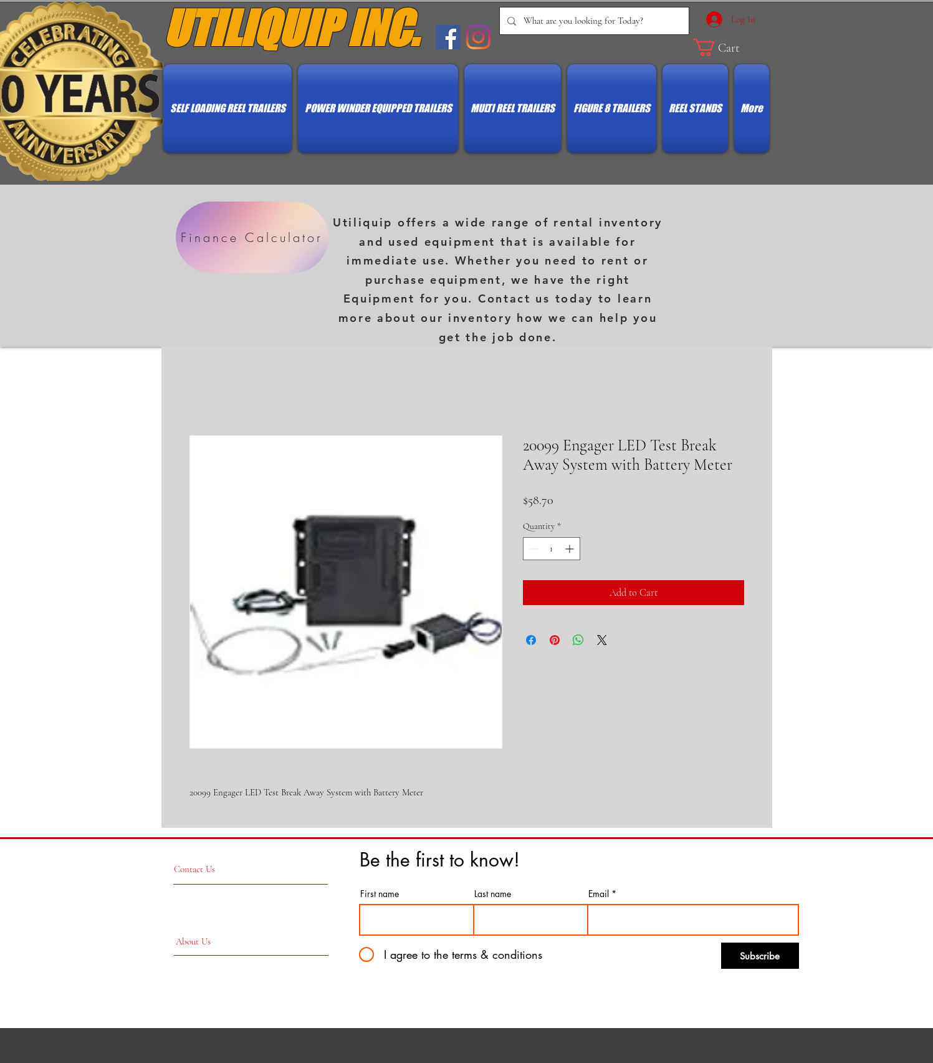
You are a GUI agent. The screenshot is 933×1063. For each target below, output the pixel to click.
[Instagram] (478, 37)
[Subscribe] (760, 956)
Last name (492, 894)
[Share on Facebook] (531, 640)
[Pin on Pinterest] (554, 640)
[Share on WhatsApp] (578, 640)
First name (379, 894)
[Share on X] (602, 640)
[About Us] (193, 942)
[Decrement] (532, 549)
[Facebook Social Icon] (448, 37)
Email (598, 894)
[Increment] (570, 549)
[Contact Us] (221, 869)
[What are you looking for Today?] (593, 20)
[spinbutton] (551, 549)
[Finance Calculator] (252, 237)
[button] (726, 47)
